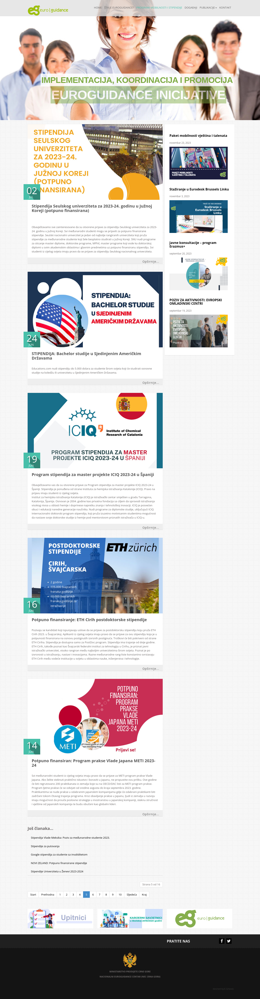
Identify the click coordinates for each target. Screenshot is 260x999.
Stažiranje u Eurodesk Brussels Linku (199, 189)
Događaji (191, 7)
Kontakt (225, 7)
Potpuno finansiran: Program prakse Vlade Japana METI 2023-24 (93, 763)
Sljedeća (132, 894)
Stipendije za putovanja (45, 846)
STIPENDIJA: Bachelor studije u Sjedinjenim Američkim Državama (86, 356)
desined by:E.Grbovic (223, 988)
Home (98, 7)
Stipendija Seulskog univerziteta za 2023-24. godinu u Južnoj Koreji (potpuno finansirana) (92, 208)
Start (33, 894)
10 (120, 894)
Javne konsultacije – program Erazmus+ (192, 244)
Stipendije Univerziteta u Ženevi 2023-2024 (57, 871)
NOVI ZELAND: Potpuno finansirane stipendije (59, 863)
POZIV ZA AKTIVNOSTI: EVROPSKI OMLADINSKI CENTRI (195, 302)
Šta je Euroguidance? (119, 7)
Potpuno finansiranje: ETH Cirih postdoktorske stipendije (89, 619)
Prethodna (47, 894)
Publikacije (208, 7)
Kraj (144, 894)
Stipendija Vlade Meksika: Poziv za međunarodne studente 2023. (70, 837)
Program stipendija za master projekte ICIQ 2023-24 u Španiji (93, 474)
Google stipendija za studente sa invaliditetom (59, 854)
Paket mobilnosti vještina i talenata (198, 135)
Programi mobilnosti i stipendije (159, 7)
